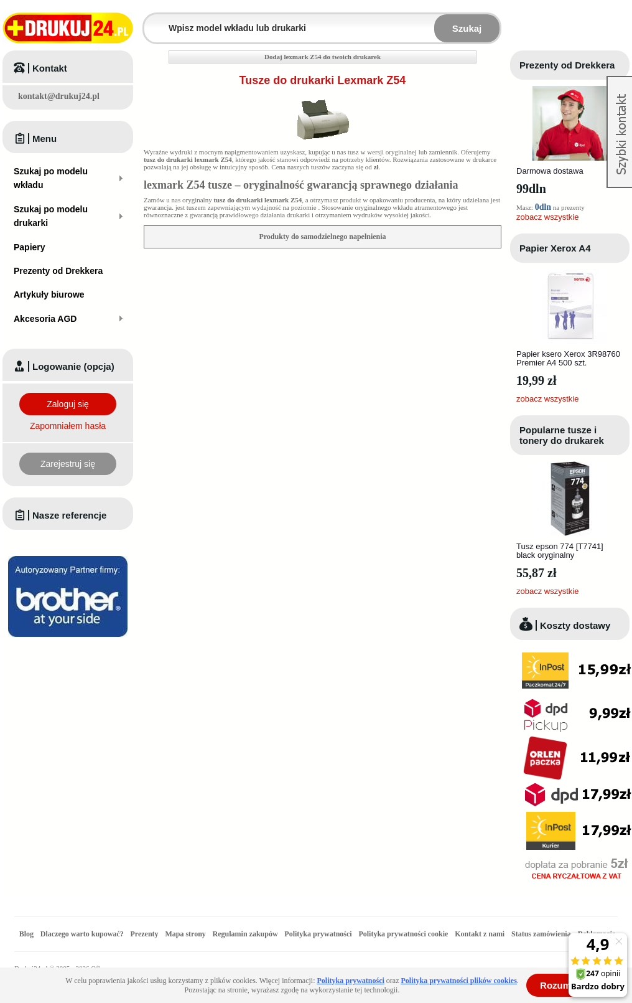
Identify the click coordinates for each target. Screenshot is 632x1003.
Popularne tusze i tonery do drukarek (561, 435)
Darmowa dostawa (549, 171)
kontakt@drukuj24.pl (59, 96)
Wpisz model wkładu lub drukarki (151, 20)
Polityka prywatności (317, 934)
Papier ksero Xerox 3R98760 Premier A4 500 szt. (568, 358)
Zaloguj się (68, 404)
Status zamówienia (542, 934)
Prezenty (145, 934)
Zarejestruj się (67, 464)
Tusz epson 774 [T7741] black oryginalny (559, 551)
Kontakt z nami (479, 934)
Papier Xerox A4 (555, 248)
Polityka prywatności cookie (403, 934)
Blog (26, 934)
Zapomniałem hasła (68, 426)
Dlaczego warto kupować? (82, 934)
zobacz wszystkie (547, 217)
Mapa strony (185, 934)
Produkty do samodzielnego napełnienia (322, 236)
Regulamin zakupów (245, 934)
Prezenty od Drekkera (567, 65)
